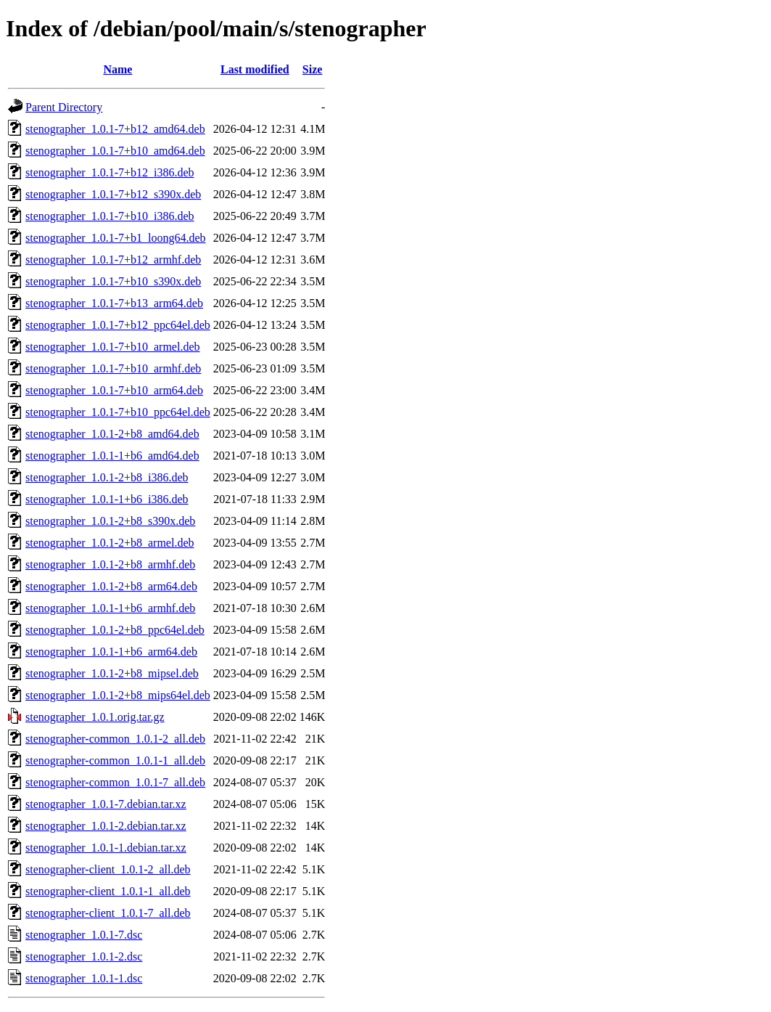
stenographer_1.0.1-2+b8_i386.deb (107, 477)
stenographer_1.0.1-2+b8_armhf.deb (110, 564)
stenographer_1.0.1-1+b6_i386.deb (107, 499)
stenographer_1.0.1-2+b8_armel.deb (109, 542)
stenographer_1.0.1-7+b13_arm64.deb (114, 303)
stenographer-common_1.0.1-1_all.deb (115, 760)
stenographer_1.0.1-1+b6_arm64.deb (111, 651)
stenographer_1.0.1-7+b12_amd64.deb (115, 129)
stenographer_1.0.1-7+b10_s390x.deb (113, 281)
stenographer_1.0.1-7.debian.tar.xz (105, 804)
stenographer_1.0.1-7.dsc (83, 935)
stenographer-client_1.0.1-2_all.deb (108, 869)
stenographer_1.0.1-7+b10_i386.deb (109, 216)
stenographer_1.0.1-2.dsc (83, 956)
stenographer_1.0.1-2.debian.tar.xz (105, 826)
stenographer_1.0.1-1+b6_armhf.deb (110, 608)
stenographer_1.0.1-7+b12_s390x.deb (113, 194)
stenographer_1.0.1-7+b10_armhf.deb (113, 368)
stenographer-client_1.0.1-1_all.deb (108, 891)
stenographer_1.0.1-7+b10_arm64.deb (114, 390)
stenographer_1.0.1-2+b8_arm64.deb (111, 586)
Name (117, 69)
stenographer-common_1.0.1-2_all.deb (115, 739)
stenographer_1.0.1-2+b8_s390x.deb (110, 521)
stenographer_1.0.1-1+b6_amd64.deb (112, 455)
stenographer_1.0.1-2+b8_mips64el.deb (117, 695)
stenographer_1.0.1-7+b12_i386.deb (109, 172)
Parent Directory (63, 107)
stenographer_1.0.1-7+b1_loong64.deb (115, 238)
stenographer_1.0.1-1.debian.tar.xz (105, 847)
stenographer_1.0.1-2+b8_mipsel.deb (112, 673)
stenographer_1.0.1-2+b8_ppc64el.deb (115, 630)
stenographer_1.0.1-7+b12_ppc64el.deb (117, 325)
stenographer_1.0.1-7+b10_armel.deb (112, 346)
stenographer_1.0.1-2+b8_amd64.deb (112, 434)
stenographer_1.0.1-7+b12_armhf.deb (113, 259)
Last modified (254, 69)
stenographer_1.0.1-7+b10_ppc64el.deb (117, 412)
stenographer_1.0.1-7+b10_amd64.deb (115, 150)
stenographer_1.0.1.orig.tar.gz (95, 717)
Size (312, 69)
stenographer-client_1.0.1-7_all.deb (108, 913)
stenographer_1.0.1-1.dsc (83, 978)
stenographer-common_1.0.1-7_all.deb (115, 782)
